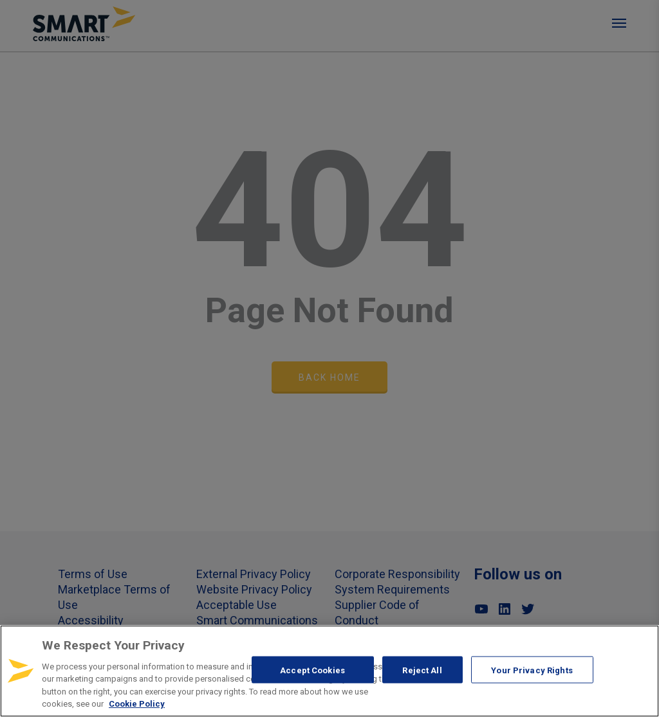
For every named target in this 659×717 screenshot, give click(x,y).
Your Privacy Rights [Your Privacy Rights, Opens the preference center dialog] (531, 670)
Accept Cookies (312, 670)
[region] (329, 671)
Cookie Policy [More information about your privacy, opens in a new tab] (137, 704)
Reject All (421, 670)
